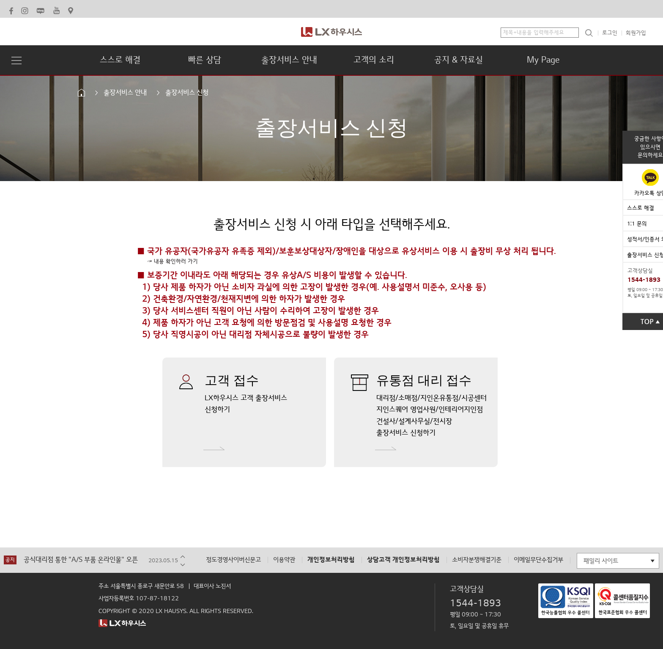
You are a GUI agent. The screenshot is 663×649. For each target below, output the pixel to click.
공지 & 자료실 (458, 60)
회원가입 (636, 33)
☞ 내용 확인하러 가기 (172, 261)
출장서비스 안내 (289, 60)
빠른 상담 (204, 60)
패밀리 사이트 (601, 561)
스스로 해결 (120, 60)
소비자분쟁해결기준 (476, 560)
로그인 (609, 33)
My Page (543, 60)
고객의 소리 (373, 60)
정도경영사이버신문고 (233, 560)
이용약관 (284, 560)
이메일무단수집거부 (538, 560)
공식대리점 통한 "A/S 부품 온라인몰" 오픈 (81, 560)
